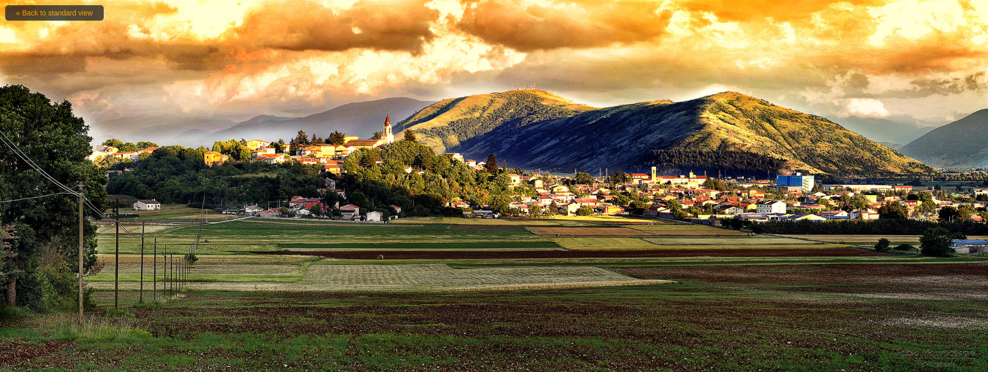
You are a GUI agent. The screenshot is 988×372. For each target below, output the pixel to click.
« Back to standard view (54, 13)
